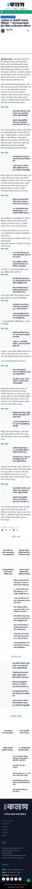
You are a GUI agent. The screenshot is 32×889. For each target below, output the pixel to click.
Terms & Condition (7, 821)
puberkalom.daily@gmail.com (15, 869)
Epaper (4, 835)
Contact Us (5, 832)
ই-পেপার (5, 12)
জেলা (18, 12)
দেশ (22, 12)
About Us (5, 829)
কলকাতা (14, 12)
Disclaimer (5, 826)
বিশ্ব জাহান (26, 12)
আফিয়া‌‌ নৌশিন (9, 30)
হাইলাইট (7, 17)
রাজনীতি (13, 17)
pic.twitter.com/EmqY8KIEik (14, 298)
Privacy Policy (6, 824)
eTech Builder (20, 887)
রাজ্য (10, 12)
